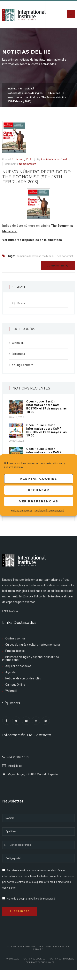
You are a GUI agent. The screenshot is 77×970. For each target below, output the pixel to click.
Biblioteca (18, 354)
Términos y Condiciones (40, 962)
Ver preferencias (38, 501)
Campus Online (15, 684)
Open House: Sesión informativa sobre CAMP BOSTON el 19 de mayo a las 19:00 (46, 430)
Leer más (10, 611)
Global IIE (18, 343)
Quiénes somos (15, 638)
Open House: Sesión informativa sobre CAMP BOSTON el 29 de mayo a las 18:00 (46, 406)
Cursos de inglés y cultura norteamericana (32, 644)
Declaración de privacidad (49, 510)
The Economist (64, 256)
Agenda (10, 672)
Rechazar (38, 490)
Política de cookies (21, 510)
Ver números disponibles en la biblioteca (32, 240)
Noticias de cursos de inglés (23, 678)
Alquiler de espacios (18, 666)
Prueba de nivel (15, 650)
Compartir (58, 265)
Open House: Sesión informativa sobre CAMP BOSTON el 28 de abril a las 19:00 (46, 454)
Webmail (11, 690)
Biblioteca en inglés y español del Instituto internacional (30, 658)
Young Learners (22, 365)
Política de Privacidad (42, 898)
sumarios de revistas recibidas (35, 256)
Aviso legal (12, 959)
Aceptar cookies (38, 479)
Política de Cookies (34, 959)
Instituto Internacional (54, 159)
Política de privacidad (61, 959)
